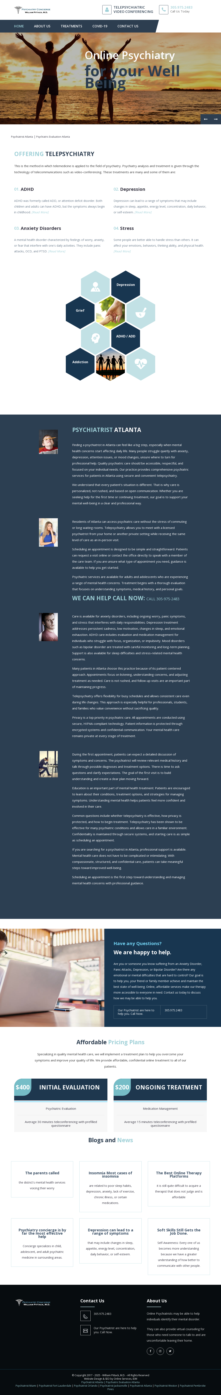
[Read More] (40, 212)
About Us (42, 26)
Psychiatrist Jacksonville (113, 1385)
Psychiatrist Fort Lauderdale (55, 1385)
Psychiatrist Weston (166, 1385)
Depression (132, 189)
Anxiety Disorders (41, 228)
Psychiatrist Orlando (86, 1385)
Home (19, 26)
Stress (127, 228)
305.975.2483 (181, 7)
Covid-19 (99, 26)
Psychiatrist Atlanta (141, 1385)
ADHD (27, 189)
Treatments (71, 26)
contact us (127, 26)
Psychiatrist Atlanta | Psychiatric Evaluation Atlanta (110, 1382)
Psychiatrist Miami (26, 1385)
